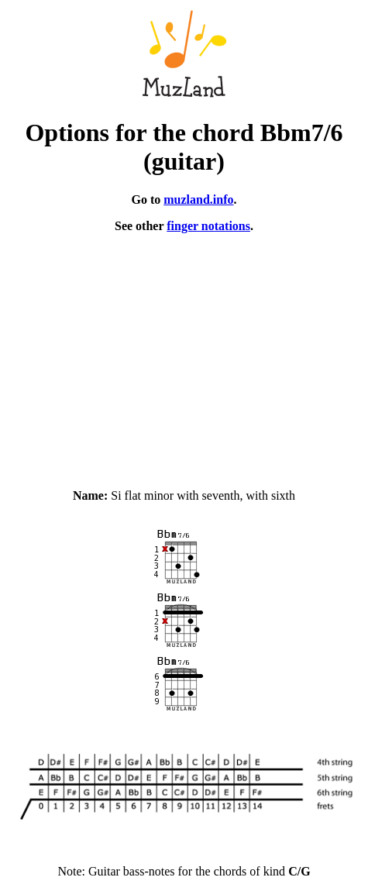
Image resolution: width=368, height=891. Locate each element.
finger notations (208, 225)
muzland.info (198, 199)
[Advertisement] (184, 354)
